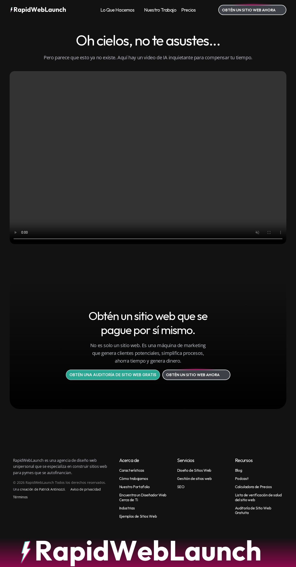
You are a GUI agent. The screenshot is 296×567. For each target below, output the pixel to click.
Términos (20, 497)
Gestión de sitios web (194, 478)
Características (131, 470)
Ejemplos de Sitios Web (138, 516)
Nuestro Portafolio (134, 486)
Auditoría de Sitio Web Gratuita (253, 510)
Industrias (127, 508)
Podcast (242, 478)
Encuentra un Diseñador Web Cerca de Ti (143, 497)
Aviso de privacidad (85, 489)
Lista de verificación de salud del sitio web (258, 497)
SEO (181, 486)
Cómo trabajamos (133, 478)
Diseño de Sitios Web (194, 470)
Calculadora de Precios (253, 486)
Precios (188, 10)
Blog (238, 470)
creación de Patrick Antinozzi (42, 489)
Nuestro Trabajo (160, 10)
